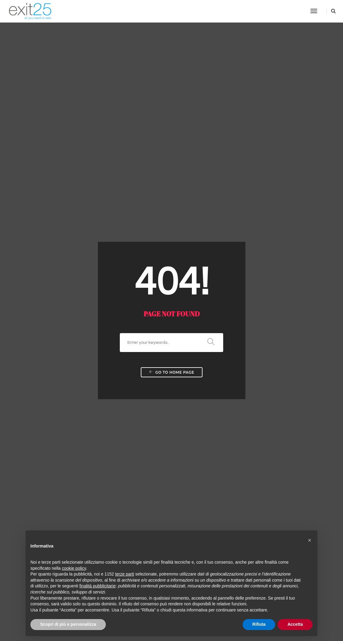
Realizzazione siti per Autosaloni (161, 473)
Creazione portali (47, 342)
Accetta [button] (295, 624)
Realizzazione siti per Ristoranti (160, 481)
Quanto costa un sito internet (60, 304)
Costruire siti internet (51, 357)
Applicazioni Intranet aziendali (159, 365)
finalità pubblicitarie (97, 585)
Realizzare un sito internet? (58, 388)
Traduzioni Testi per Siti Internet (160, 388)
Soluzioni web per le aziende (157, 350)
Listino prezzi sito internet (56, 411)
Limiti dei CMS (142, 488)
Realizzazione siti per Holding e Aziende (169, 496)
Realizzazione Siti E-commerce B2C (67, 458)
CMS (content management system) (165, 519)
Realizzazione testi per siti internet (163, 380)
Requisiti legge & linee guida (59, 496)
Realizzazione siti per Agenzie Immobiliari (171, 450)
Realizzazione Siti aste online (59, 504)
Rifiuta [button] (259, 624)
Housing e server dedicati (154, 418)
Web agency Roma (147, 395)
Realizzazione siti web (52, 380)
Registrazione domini (149, 403)
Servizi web (41, 373)
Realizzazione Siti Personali (156, 327)
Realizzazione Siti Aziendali (156, 319)
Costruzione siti (45, 350)
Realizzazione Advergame (253, 365)
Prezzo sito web (45, 365)
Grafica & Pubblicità (246, 380)
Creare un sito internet (53, 296)
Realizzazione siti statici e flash (160, 296)
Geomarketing (240, 373)
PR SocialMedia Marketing (253, 312)
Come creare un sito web (55, 327)
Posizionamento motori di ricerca (260, 327)
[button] (309, 540)
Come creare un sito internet (59, 418)
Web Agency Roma (50, 403)
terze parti (124, 574)
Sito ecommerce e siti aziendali (62, 312)
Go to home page (171, 161)
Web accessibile (144, 373)
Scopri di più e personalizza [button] (68, 624)
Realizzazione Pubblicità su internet (263, 296)
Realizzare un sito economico (60, 319)
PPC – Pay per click (246, 319)
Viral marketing (241, 304)
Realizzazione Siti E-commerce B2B (67, 450)
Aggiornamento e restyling (155, 312)
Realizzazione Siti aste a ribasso (63, 511)
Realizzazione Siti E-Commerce (160, 342)
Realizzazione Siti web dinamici (160, 304)
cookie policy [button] (74, 568)
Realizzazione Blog (147, 335)
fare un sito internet (49, 335)
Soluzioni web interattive (153, 357)
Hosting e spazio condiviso (155, 411)
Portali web (41, 395)
